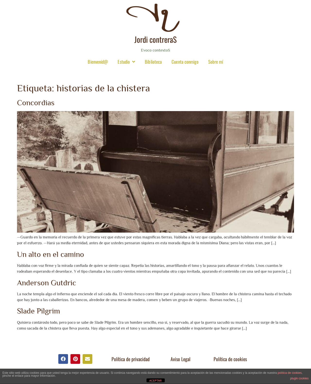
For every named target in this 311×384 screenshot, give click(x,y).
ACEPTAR (155, 380)
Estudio (126, 61)
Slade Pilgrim (38, 310)
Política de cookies (230, 359)
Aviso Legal (180, 359)
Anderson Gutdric (46, 282)
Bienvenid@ (98, 61)
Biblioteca (153, 61)
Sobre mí (215, 61)
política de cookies (290, 373)
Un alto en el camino (50, 254)
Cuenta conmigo (185, 61)
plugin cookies (299, 378)
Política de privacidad (131, 359)
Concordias (35, 102)
